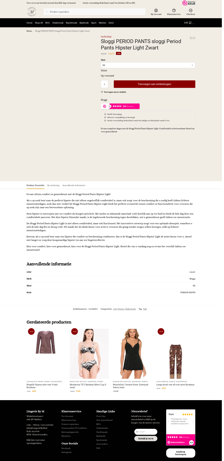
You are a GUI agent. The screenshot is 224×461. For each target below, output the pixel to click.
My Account (156, 11)
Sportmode (101, 439)
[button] (189, 22)
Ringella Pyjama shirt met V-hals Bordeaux (42, 386)
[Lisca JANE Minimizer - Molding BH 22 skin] (191, 37)
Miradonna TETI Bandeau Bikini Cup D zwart (88, 386)
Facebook (66, 448)
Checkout (190, 11)
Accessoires (102, 443)
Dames (121, 308)
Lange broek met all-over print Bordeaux (175, 384)
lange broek (162, 381)
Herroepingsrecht (70, 431)
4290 (115, 308)
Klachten (65, 435)
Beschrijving (53, 185)
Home (29, 31)
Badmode (92, 381)
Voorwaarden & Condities (74, 427)
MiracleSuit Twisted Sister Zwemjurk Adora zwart (130, 386)
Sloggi (104, 99)
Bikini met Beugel (78, 381)
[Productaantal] (104, 84)
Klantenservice (174, 11)
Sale (145, 308)
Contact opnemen (70, 424)
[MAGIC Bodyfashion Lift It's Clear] (193, 37)
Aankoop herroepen (180, 452)
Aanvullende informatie (73, 185)
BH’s (98, 424)
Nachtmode (56, 381)
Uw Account (67, 416)
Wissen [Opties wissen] (104, 70)
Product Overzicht (35, 185)
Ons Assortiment (104, 419)
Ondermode (130, 308)
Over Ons (100, 416)
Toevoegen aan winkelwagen (154, 83)
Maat (103, 59)
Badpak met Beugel (122, 381)
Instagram (66, 452)
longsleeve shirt (35, 381)
